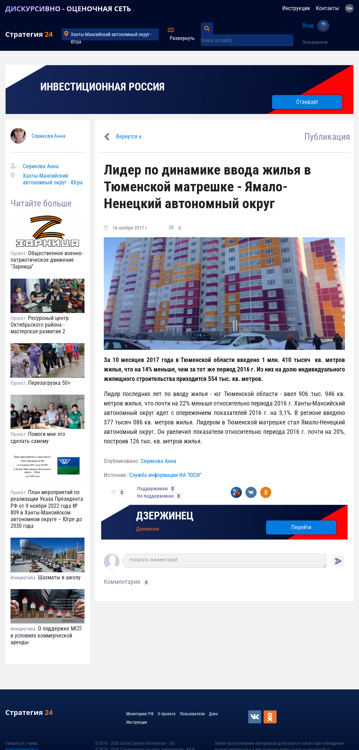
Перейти (301, 527)
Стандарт (307, 101)
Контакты (327, 8)
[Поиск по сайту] (247, 40)
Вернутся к (129, 136)
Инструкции (296, 8)
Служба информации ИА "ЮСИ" (165, 475)
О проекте (167, 713)
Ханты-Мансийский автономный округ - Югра (111, 36)
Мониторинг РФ (140, 713)
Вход (308, 25)
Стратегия (29, 34)
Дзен (213, 713)
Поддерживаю (152, 488)
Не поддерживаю (155, 496)
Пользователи (315, 42)
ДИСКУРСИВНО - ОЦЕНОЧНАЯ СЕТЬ (68, 8)
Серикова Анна (48, 136)
